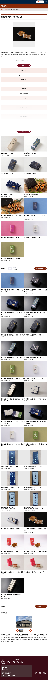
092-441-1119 (9, 675)
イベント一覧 (44, 673)
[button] (17, 630)
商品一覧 (36, 673)
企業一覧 (40, 673)
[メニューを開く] (46, 2)
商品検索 (6, 9)
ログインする (24, 65)
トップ (2, 9)
